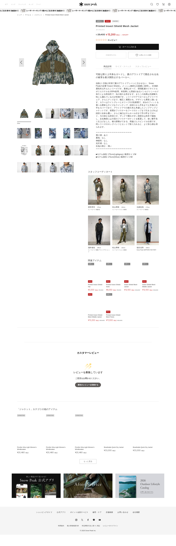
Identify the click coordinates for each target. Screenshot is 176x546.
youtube (100, 531)
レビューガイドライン (110, 537)
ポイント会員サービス (79, 523)
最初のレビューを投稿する (88, 396)
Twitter (82, 531)
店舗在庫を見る (111, 55)
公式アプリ (61, 523)
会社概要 (136, 523)
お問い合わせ (122, 523)
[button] (83, 62)
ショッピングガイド (44, 523)
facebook (88, 531)
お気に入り (158, 5)
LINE (94, 531)
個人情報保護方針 (73, 537)
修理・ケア (97, 523)
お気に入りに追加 (145, 55)
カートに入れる (129, 47)
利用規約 (61, 537)
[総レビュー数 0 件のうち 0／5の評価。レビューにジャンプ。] (106, 40)
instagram (76, 531)
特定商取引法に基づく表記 (91, 537)
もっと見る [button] (88, 473)
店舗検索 (109, 523)
